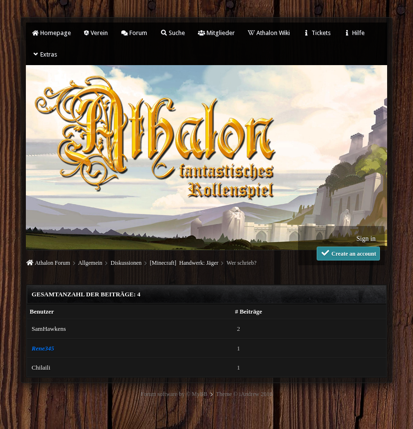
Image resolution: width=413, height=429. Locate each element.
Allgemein (90, 263)
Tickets (317, 32)
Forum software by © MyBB (174, 394)
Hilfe (354, 32)
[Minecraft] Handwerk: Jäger (184, 263)
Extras (44, 54)
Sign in (366, 238)
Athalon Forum (52, 263)
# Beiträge (248, 311)
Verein (96, 32)
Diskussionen (126, 263)
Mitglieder (216, 32)
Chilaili (41, 367)
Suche (172, 32)
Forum (134, 32)
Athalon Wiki (269, 32)
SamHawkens (49, 328)
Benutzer (42, 311)
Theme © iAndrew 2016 (244, 394)
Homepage (51, 32)
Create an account (348, 253)
